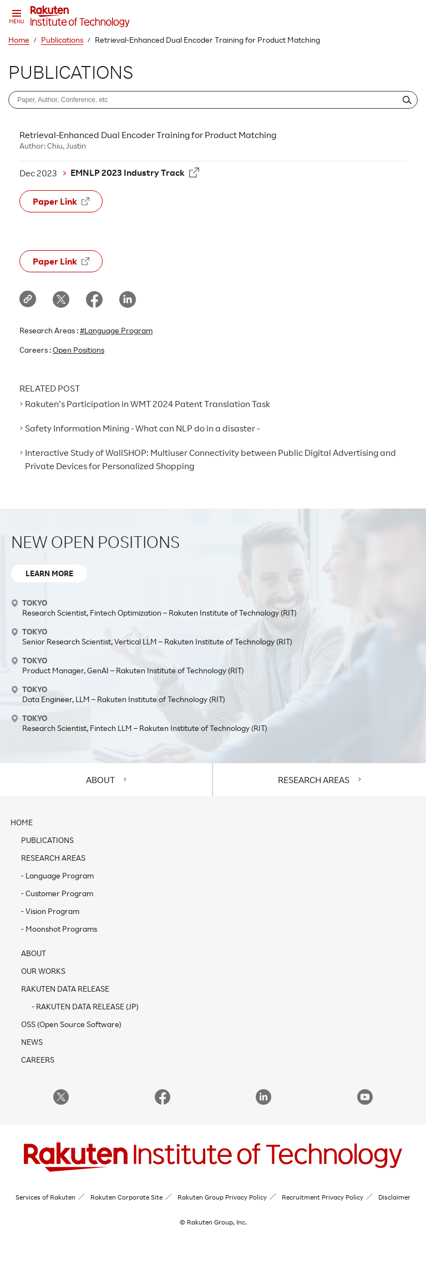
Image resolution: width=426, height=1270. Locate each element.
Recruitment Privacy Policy (322, 1197)
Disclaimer (394, 1197)
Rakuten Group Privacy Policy (222, 1197)
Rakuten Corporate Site (126, 1197)
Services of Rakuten (45, 1197)
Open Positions (78, 349)
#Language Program (116, 330)
